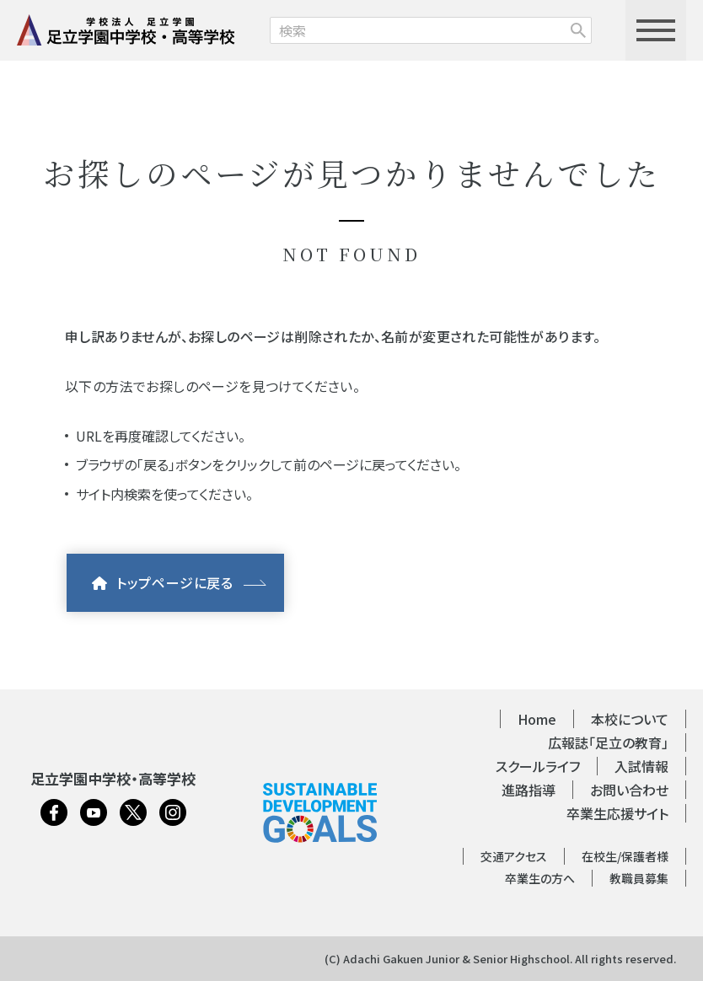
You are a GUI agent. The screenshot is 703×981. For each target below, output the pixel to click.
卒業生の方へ (540, 878)
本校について (629, 719)
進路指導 (528, 789)
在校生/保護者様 (625, 856)
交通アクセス (513, 856)
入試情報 (641, 766)
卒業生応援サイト (617, 813)
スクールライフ (538, 766)
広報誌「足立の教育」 (608, 742)
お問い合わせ (629, 789)
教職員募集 (638, 878)
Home (537, 719)
